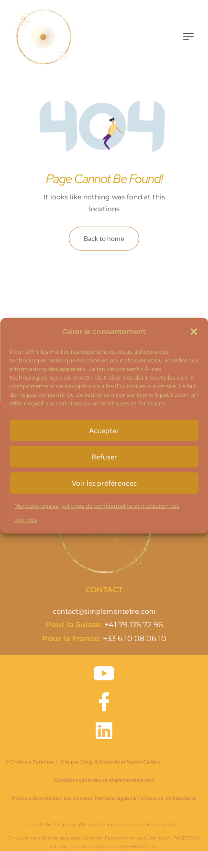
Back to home (104, 238)
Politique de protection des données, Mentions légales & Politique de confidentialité (104, 798)
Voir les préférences (104, 483)
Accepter (104, 430)
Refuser (104, 456)
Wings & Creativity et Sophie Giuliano (120, 762)
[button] (193, 331)
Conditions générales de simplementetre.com (104, 780)
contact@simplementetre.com (104, 611)
